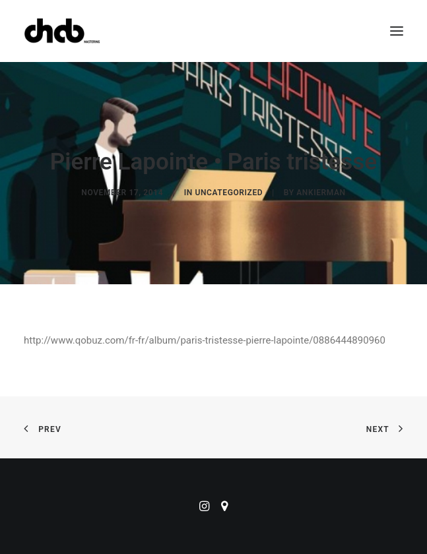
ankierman (320, 192)
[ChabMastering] (62, 31)
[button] (396, 31)
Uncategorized (229, 192)
